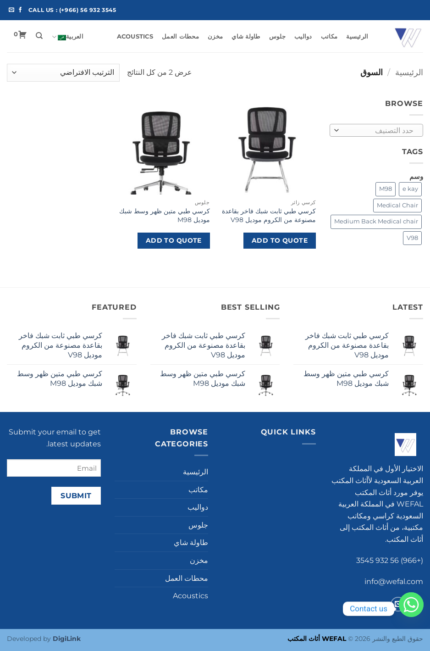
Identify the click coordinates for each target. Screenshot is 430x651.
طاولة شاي (246, 36)
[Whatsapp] (411, 608)
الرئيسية (357, 36)
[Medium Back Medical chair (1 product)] (376, 221)
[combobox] (377, 130)
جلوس (277, 36)
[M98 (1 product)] (385, 189)
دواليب (303, 36)
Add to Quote (280, 240)
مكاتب (329, 36)
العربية (67, 37)
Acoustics (135, 36)
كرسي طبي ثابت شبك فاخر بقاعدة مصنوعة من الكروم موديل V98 (269, 215)
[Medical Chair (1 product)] (397, 205)
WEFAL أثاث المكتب (316, 638)
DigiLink (67, 638)
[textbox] (378, 130)
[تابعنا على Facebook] (20, 10)
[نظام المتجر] (63, 73)
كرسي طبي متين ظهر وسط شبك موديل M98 (164, 215)
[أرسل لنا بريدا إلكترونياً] (11, 10)
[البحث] (39, 36)
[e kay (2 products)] (410, 189)
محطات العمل (180, 36)
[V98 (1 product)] (412, 238)
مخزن (215, 36)
